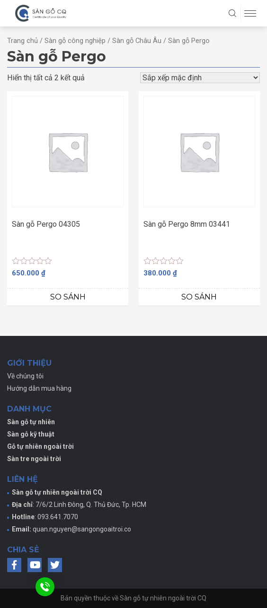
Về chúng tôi (25, 376)
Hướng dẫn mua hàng (39, 388)
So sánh (68, 296)
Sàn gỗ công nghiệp (75, 40)
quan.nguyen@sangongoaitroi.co (82, 529)
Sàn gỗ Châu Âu (136, 40)
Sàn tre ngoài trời (34, 458)
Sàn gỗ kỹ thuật (30, 434)
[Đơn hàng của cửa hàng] (200, 77)
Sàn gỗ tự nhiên (31, 422)
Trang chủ (22, 40)
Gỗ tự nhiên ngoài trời (40, 446)
